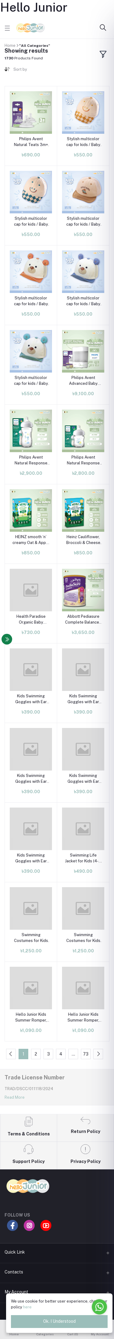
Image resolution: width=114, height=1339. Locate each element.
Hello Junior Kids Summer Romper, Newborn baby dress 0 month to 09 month (31, 1017)
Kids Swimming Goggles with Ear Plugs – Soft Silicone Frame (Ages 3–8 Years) (31, 699)
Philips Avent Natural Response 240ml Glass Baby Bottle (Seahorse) (31, 460)
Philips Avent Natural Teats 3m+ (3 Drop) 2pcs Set (31, 142)
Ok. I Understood (59, 1321)
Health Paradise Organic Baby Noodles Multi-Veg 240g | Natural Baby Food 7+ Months (31, 619)
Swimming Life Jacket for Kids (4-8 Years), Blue (83, 858)
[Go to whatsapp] (99, 1307)
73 (85, 1054)
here (27, 1307)
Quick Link (15, 1252)
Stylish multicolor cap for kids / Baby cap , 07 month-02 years (83, 142)
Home (10, 45)
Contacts (14, 1272)
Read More (15, 1097)
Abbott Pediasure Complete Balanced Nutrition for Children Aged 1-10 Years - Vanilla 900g (83, 619)
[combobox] (33, 71)
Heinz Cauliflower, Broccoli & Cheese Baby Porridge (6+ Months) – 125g (83, 539)
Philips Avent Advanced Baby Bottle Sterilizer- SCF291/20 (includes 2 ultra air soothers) (83, 380)
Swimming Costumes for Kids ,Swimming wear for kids (31, 937)
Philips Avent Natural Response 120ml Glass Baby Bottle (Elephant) (83, 460)
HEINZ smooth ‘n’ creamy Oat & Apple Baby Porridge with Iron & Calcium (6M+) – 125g (31, 539)
